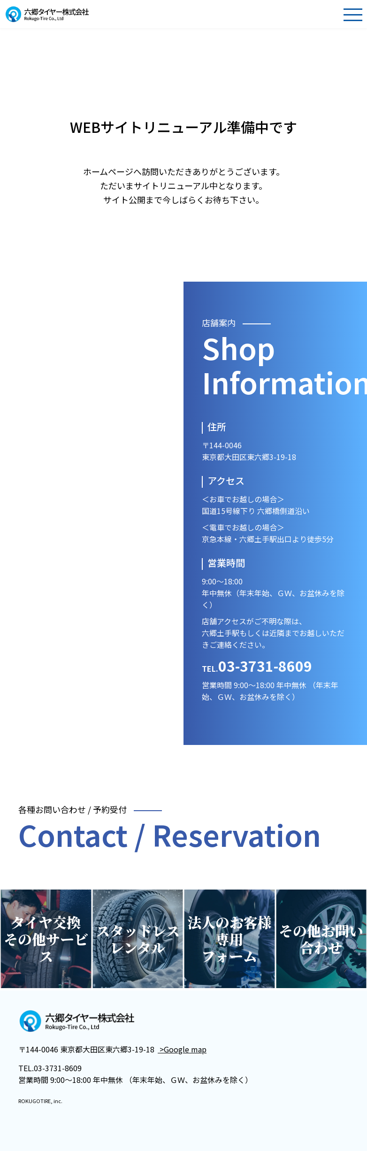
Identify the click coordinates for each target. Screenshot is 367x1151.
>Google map (182, 1049)
